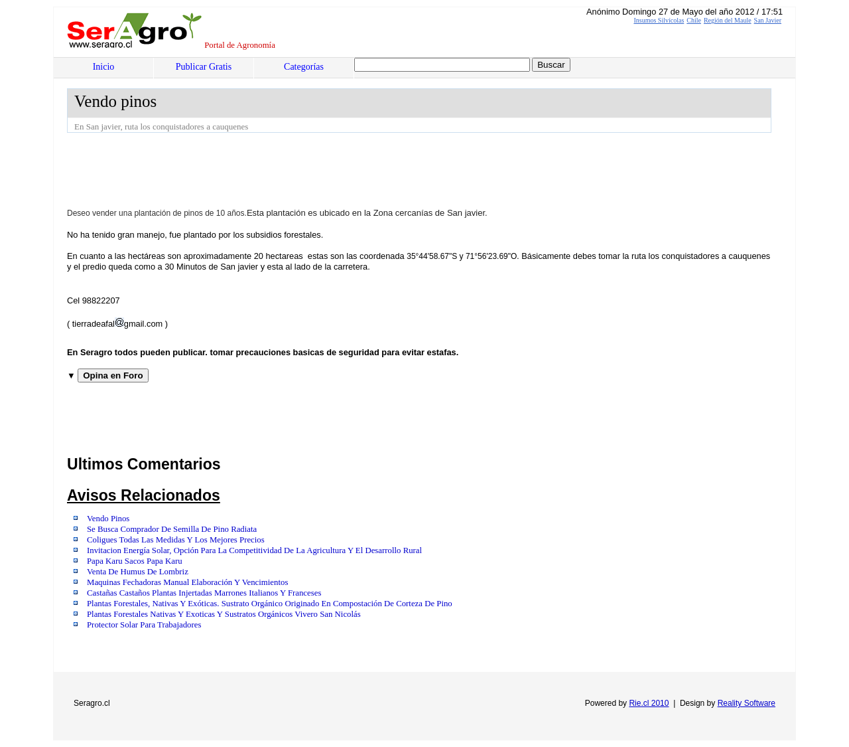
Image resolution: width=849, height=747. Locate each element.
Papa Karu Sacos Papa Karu (134, 561)
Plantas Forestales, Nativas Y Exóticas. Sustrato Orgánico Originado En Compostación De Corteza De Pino (269, 603)
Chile (693, 20)
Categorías (304, 67)
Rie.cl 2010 (649, 703)
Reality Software (746, 703)
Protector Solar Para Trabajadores (144, 624)
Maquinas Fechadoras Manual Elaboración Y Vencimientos (187, 582)
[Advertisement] (308, 169)
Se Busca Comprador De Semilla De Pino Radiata (172, 529)
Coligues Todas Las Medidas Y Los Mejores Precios (176, 539)
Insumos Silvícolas (658, 20)
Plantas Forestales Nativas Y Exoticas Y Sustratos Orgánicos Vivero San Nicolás (224, 614)
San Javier (767, 20)
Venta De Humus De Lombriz (137, 571)
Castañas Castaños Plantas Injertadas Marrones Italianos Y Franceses (204, 593)
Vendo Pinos (108, 518)
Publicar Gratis (203, 67)
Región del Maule (727, 20)
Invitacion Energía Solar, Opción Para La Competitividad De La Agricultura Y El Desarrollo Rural (254, 550)
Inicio (104, 67)
